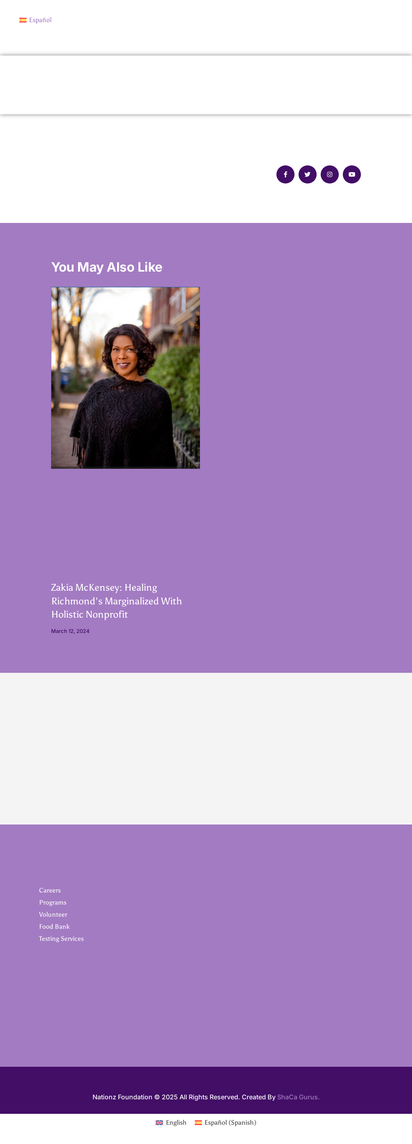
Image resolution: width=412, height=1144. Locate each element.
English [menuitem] (176, 1123)
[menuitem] (35, 20)
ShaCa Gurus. (298, 1097)
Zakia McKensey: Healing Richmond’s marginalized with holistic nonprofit (116, 601)
